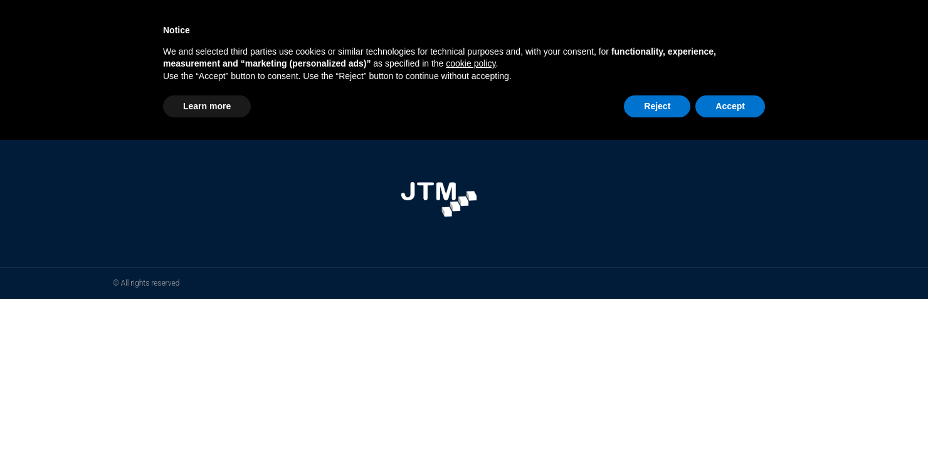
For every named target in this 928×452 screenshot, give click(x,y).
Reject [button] (657, 106)
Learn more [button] (207, 106)
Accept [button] (730, 106)
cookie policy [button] (470, 63)
